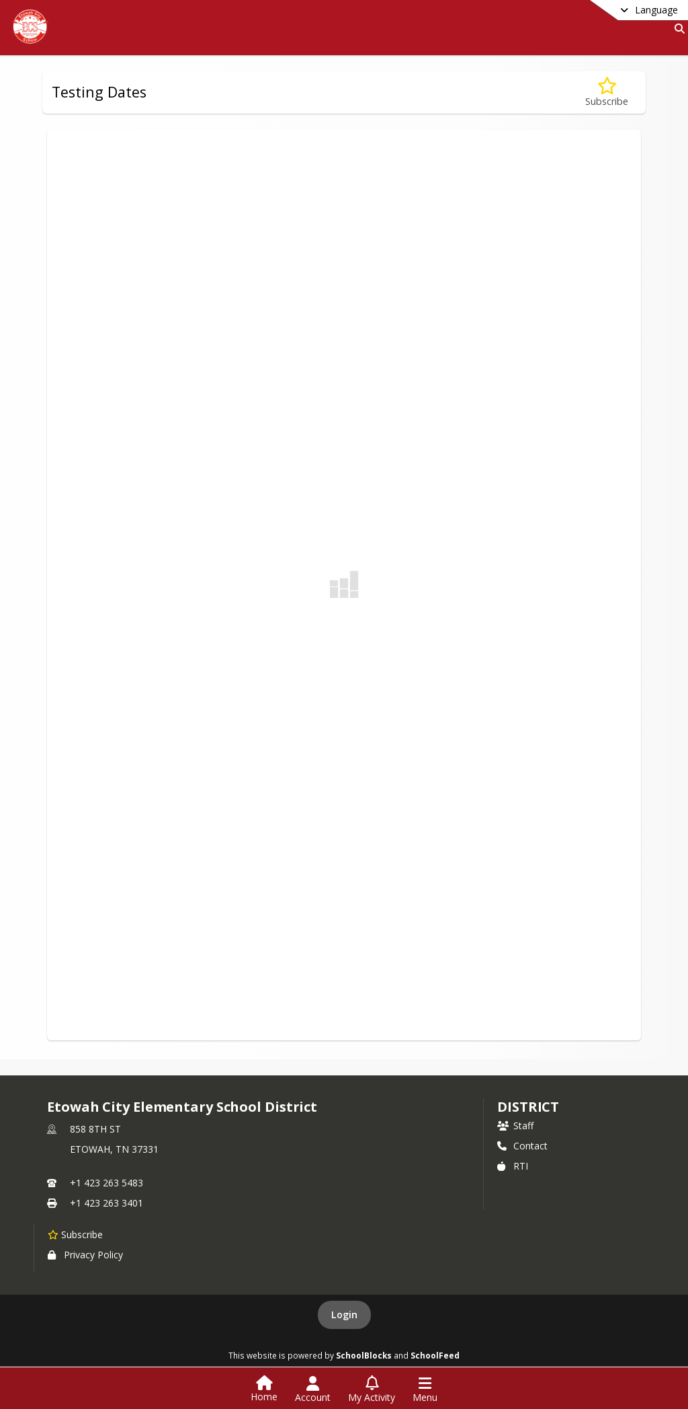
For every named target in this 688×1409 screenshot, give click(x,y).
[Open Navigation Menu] (425, 1389)
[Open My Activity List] (371, 1389)
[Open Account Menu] (313, 1389)
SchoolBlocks (364, 1355)
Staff (515, 1125)
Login (344, 1314)
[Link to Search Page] (677, 28)
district (528, 1107)
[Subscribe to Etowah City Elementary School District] (75, 1234)
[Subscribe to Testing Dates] (606, 92)
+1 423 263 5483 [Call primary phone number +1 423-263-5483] (106, 1182)
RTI (512, 1165)
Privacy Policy (85, 1254)
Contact (522, 1145)
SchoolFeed (435, 1355)
